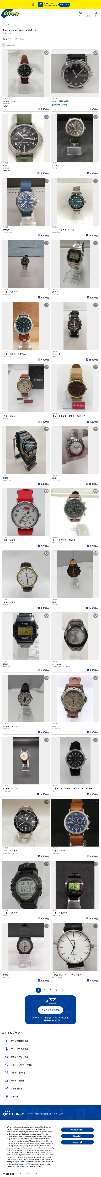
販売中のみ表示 (8, 45)
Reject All (77, 1136)
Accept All (77, 1142)
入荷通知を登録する (50, 1010)
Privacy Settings (77, 1130)
